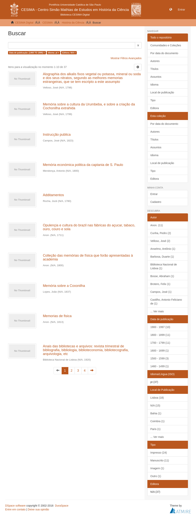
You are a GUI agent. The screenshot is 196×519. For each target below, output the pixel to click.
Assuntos (156, 76)
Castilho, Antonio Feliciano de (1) (166, 301)
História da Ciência (73, 22)
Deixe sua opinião (38, 509)
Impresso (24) (158, 452)
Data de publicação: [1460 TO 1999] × (27, 52)
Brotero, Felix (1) (160, 284)
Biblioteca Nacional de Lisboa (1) (163, 266)
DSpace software (15, 505)
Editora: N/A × (69, 52)
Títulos (154, 68)
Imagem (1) (157, 468)
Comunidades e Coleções (165, 45)
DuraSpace (61, 505)
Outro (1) (155, 476)
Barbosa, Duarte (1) (162, 256)
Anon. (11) (156, 225)
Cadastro (155, 201)
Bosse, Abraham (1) (162, 276)
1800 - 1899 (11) (160, 334)
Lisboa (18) (157, 397)
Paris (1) (155, 429)
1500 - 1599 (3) (159, 358)
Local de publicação (162, 92)
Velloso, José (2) (160, 240)
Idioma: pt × (53, 52)
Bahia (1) (155, 413)
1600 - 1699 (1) (159, 350)
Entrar (154, 194)
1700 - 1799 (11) (160, 342)
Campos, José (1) (161, 291)
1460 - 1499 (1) (159, 366)
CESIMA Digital (24, 22)
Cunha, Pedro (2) (160, 233)
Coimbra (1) (157, 421)
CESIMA (47, 22)
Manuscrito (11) (159, 460)
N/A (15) (155, 405)
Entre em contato (15, 509)
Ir (138, 45)
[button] (171, 9)
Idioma (154, 84)
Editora (154, 108)
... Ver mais (157, 311)
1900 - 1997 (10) (160, 327)
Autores (155, 61)
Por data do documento (164, 53)
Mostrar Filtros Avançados (126, 58)
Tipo (153, 100)
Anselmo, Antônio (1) (162, 248)
